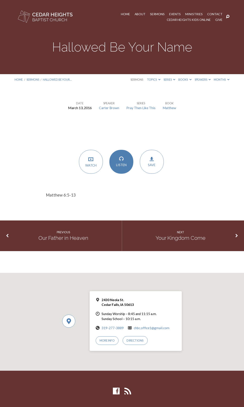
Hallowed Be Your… (57, 79)
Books (184, 79)
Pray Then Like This (140, 108)
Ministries (193, 13)
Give (218, 19)
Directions (135, 340)
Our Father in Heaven (63, 238)
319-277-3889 (113, 328)
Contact (214, 13)
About (139, 13)
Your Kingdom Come (180, 238)
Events (174, 13)
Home (124, 13)
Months (221, 79)
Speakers (203, 79)
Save (152, 162)
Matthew (170, 108)
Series (169, 79)
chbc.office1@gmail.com (151, 328)
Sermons (157, 13)
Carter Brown (109, 108)
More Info (107, 340)
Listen (122, 161)
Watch (91, 162)
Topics (153, 79)
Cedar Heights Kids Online (188, 19)
